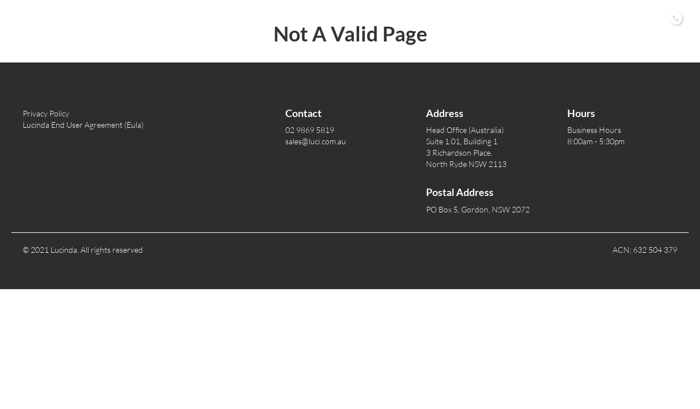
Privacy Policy (46, 113)
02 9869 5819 (309, 130)
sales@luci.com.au (315, 141)
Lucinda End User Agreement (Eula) (83, 125)
